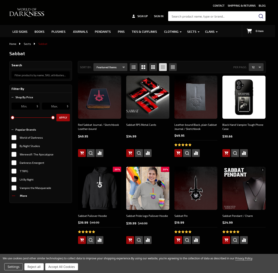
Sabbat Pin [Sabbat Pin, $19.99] (181, 215)
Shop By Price (22, 97)
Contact (219, 5)
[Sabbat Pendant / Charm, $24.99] (244, 188)
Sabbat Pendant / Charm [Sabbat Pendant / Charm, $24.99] (237, 215)
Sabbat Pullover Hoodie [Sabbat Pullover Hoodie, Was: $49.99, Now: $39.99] (92, 215)
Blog (262, 5)
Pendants (103, 31)
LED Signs (20, 31)
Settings (14, 267)
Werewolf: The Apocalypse (36, 154)
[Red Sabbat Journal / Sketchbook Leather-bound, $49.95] (99, 97)
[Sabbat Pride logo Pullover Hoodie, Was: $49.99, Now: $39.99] (147, 188)
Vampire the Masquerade (35, 188)
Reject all (34, 267)
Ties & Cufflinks (145, 31)
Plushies (59, 31)
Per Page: (240, 67)
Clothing (172, 31)
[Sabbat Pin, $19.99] (196, 188)
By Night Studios (30, 146)
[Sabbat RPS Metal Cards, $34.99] (147, 97)
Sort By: (85, 67)
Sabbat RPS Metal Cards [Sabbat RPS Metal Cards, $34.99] (141, 124)
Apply (63, 117)
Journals (80, 31)
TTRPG (24, 171)
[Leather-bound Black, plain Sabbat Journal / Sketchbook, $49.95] (196, 97)
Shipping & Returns (242, 5)
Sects (193, 31)
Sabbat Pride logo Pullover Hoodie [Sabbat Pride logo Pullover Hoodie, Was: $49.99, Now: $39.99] (147, 215)
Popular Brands (24, 129)
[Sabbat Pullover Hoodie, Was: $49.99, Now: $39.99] (99, 188)
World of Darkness (31, 137)
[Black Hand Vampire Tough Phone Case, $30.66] (244, 97)
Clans (211, 31)
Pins (121, 31)
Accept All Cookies (61, 267)
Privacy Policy (243, 258)
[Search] (261, 16)
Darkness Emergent (32, 162)
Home (12, 43)
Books (40, 31)
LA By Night (27, 179)
